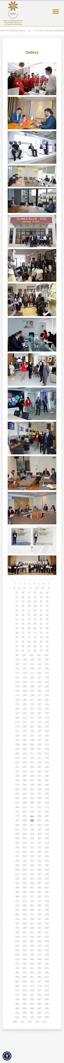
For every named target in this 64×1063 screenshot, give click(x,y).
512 (37, 1021)
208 (47, 749)
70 (23, 632)
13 (42, 588)
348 (47, 874)
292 (39, 825)
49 (41, 614)
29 (29, 601)
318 (47, 847)
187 (39, 731)
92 (47, 646)
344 (17, 874)
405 (24, 927)
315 (24, 847)
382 (39, 905)
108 (47, 659)
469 (17, 986)
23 (29, 597)
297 (39, 829)
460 (24, 977)
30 (35, 601)
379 (17, 905)
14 (49, 588)
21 (17, 597)
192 (39, 735)
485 (24, 999)
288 (47, 820)
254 (17, 793)
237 (39, 775)
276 (32, 811)
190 (24, 735)
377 (39, 901)
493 (47, 1003)
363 (47, 887)
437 (39, 954)
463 (47, 977)
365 (24, 892)
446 (32, 963)
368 (47, 892)
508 (47, 1017)
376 (32, 901)
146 (32, 695)
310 (24, 842)
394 (17, 919)
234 (17, 775)
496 (32, 1008)
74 (47, 632)
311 (32, 842)
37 (41, 606)
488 (47, 999)
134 (17, 686)
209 (17, 753)
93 (17, 650)
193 (47, 735)
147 (39, 695)
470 (24, 986)
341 (32, 869)
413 (47, 932)
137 (39, 686)
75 (17, 637)
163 (47, 708)
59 (29, 623)
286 (32, 820)
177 (39, 722)
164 (17, 713)
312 (39, 842)
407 (39, 927)
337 (39, 865)
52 (23, 619)
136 (32, 686)
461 (32, 977)
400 (24, 923)
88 (23, 646)
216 (32, 758)
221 (32, 762)
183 (47, 726)
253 (47, 789)
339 (17, 869)
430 (24, 950)
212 (39, 753)
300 (24, 834)
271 (32, 807)
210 (24, 753)
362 (39, 887)
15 (17, 592)
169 (17, 717)
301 (32, 834)
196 (32, 740)
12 (36, 588)
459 (17, 977)
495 (24, 1008)
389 (17, 914)
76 (23, 637)
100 (24, 655)
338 (47, 865)
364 (17, 892)
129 (17, 682)
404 (17, 927)
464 (17, 981)
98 (47, 650)
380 (24, 905)
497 (39, 1008)
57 (17, 623)
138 (47, 686)
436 (32, 954)
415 (24, 936)
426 (32, 945)
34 (23, 606)
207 (39, 749)
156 (32, 704)
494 (17, 1008)
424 (17, 945)
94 (23, 650)
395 (24, 919)
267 (39, 802)
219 (17, 762)
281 (32, 816)
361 (32, 887)
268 (47, 802)
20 (47, 592)
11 (30, 588)
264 (17, 802)
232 (39, 771)
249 (17, 789)
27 (17, 601)
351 (32, 878)
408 (47, 927)
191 (32, 735)
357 (39, 883)
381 (32, 905)
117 (39, 668)
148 (47, 695)
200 (24, 744)
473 (47, 986)
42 (35, 610)
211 (32, 753)
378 (47, 901)
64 (23, 628)
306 (32, 838)
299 (17, 834)
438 (47, 954)
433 (47, 950)
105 (24, 659)
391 (32, 914)
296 (32, 829)
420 (24, 941)
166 (32, 713)
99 (17, 655)
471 (32, 986)
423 (47, 941)
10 (24, 588)
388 (47, 910)
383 (47, 905)
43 (41, 610)
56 (47, 619)
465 (24, 981)
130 (24, 682)
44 (47, 610)
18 (35, 592)
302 (39, 834)
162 (39, 708)
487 (39, 999)
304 (17, 838)
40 (23, 610)
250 (24, 789)
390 (24, 914)
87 (17, 646)
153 (47, 699)
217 (39, 758)
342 (39, 869)
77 (29, 637)
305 (24, 838)
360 (24, 887)
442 (39, 959)
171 (32, 717)
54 (35, 619)
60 (35, 623)
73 (41, 632)
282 (39, 816)
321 (32, 851)
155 (24, 704)
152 (39, 699)
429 (17, 950)
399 (17, 923)
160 (24, 708)
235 (24, 775)
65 (29, 628)
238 (47, 775)
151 (32, 699)
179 (17, 726)
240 (24, 780)
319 (17, 851)
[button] (7, 1056)
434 (17, 954)
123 (47, 673)
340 (24, 869)
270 (24, 807)
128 (47, 677)
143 (47, 690)
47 (29, 614)
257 (39, 793)
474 (17, 990)
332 (39, 860)
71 (29, 632)
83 (29, 641)
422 (39, 941)
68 (47, 628)
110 (24, 664)
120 (24, 673)
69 (17, 632)
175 (24, 722)
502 (39, 1012)
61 (41, 623)
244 (17, 784)
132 (39, 682)
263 (47, 798)
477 (39, 990)
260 (24, 798)
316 (32, 847)
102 (39, 655)
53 (29, 619)
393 (47, 914)
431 (32, 950)
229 (17, 771)
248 (47, 784)
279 (17, 816)
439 (17, 959)
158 (47, 704)
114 (17, 668)
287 (39, 820)
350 (24, 878)
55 (41, 619)
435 (24, 954)
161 (32, 708)
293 (47, 825)
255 (24, 793)
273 (47, 807)
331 (32, 860)
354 (17, 883)
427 (39, 945)
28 (23, 601)
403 (47, 923)
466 (32, 981)
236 (32, 775)
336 (32, 865)
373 (47, 896)
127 (39, 677)
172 (39, 717)
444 (17, 963)
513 (45, 1021)
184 (17, 731)
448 (47, 963)
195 (24, 740)
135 (24, 686)
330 (24, 860)
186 (32, 731)
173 (47, 717)
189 (17, 735)
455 (24, 972)
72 (35, 632)
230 (24, 771)
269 (17, 807)
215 (24, 758)
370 (24, 896)
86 (47, 641)
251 (32, 789)
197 (39, 740)
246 (32, 784)
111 (32, 664)
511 (30, 1021)
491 (32, 1003)
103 (46, 655)
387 (39, 910)
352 (39, 878)
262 (39, 798)
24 (35, 597)
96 (35, 650)
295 (24, 829)
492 (39, 1003)
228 (47, 766)
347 (39, 874)
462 (39, 977)
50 (47, 614)
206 (32, 749)
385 (24, 910)
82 (23, 641)
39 (17, 610)
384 (17, 910)
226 (32, 766)
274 (17, 811)
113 (47, 664)
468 (47, 981)
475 (24, 990)
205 (24, 749)
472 (39, 986)
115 (24, 668)
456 (32, 972)
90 (35, 646)
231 (32, 771)
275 (24, 811)
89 (29, 646)
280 (24, 816)
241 (32, 780)
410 (24, 932)
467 (39, 981)
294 (17, 829)
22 (23, 597)
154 (17, 704)
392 (39, 914)
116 (32, 668)
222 (39, 762)
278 (47, 811)
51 (17, 619)
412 (39, 932)
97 (41, 650)
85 (41, 641)
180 (24, 726)
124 (17, 677)
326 (32, 856)
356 (32, 883)
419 (17, 941)
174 (17, 722)
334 (17, 865)
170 (24, 717)
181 (32, 726)
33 (17, 606)
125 (24, 677)
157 (39, 704)
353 (47, 878)
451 (32, 968)
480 (24, 995)
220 (24, 762)
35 (29, 606)
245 (24, 784)
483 (47, 995)
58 (23, 623)
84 (35, 641)
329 (17, 860)
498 (47, 1008)
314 (17, 847)
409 (17, 932)
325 (24, 856)
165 (24, 713)
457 (39, 972)
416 (32, 936)
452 (39, 968)
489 (17, 1003)
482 (39, 995)
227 (39, 766)
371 (32, 896)
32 (47, 601)
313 (47, 842)
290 (24, 825)
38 (47, 606)
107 (39, 659)
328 (47, 856)
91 (41, 646)
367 (39, 892)
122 (39, 673)
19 (41, 592)
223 (47, 762)
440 (24, 959)
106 (32, 659)
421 (32, 941)
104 (17, 659)
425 (24, 945)
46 (23, 614)
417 (39, 936)
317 (39, 847)
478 (47, 990)
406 (32, 927)
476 (32, 990)
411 (32, 932)
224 (17, 766)
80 (47, 637)
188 (47, 731)
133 (47, 682)
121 (32, 673)
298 (47, 829)
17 (29, 592)
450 (24, 968)
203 (47, 744)
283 (47, 816)
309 (17, 842)
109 (17, 664)
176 (32, 722)
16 (23, 592)
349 (17, 878)
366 (32, 892)
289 (17, 825)
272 (39, 807)
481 (32, 995)
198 (47, 740)
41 (29, 610)
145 (24, 695)
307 (39, 838)
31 (41, 601)
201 (32, 744)
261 (32, 798)
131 (32, 682)
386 (32, 910)
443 (47, 959)
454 (17, 972)
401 (32, 923)
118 (47, 668)
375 (24, 901)
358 (47, 883)
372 (39, 896)
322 (39, 851)
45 (17, 614)
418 (47, 936)
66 (35, 628)
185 (24, 731)
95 (29, 650)
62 (47, 623)
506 (32, 1017)
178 (47, 722)
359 (17, 887)
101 (31, 655)
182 (39, 726)
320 (24, 851)
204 (17, 749)
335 (24, 865)
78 (35, 637)
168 (47, 713)
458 (47, 972)
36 (35, 606)
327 (39, 856)
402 (39, 923)
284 (17, 820)
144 (17, 695)
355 (24, 883)
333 (47, 860)
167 (39, 713)
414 (17, 936)
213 (47, 753)
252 (39, 789)
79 (41, 637)
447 (39, 963)
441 (32, 959)
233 (47, 771)
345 (24, 874)
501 (32, 1012)
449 (17, 968)
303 (47, 834)
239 (17, 780)
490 (24, 1003)
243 (47, 780)
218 (47, 758)
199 (17, 744)
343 (47, 869)
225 (24, 766)
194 (17, 740)
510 (22, 1021)
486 (32, 999)
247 (39, 784)
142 (39, 690)
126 (32, 677)
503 (47, 1012)
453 (47, 968)
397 (39, 919)
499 (17, 1012)
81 (17, 641)
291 (32, 825)
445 (24, 963)
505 (24, 1017)
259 (17, 798)
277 (39, 811)
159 (17, 708)
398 (47, 919)
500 (24, 1012)
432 (39, 950)
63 (17, 628)
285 (24, 820)
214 (17, 758)
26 (47, 597)
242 (39, 780)
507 (39, 1017)
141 (32, 690)
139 (17, 690)
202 (39, 744)
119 (17, 673)
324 (17, 856)
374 (17, 901)
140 (24, 690)
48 (35, 614)
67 (41, 628)
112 (39, 664)
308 (47, 838)
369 (17, 896)
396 (32, 919)
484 (17, 999)
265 (24, 802)
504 (17, 1017)
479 (17, 995)
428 (47, 945)
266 (32, 802)
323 (47, 851)
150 (24, 699)
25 (41, 597)
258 (47, 793)
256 (32, 793)
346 (32, 874)
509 (15, 1021)
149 (17, 699)
